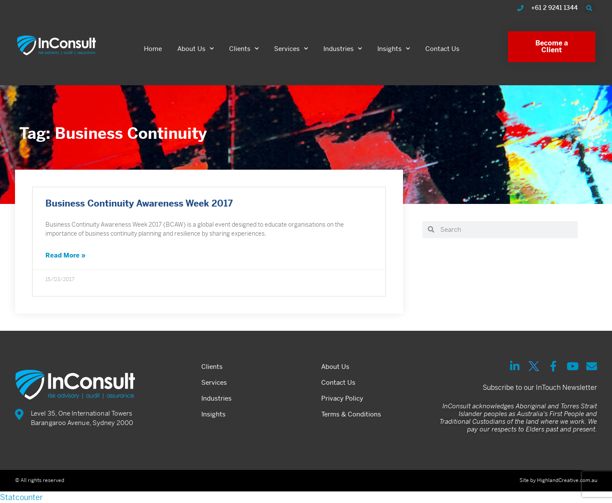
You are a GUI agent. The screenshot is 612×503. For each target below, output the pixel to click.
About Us (195, 48)
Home (153, 49)
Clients (244, 48)
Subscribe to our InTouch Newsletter (540, 387)
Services (291, 48)
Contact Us (442, 49)
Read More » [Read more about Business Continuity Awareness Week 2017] (65, 256)
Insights (393, 48)
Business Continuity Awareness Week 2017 (139, 204)
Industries (342, 48)
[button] (589, 8)
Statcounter (21, 497)
